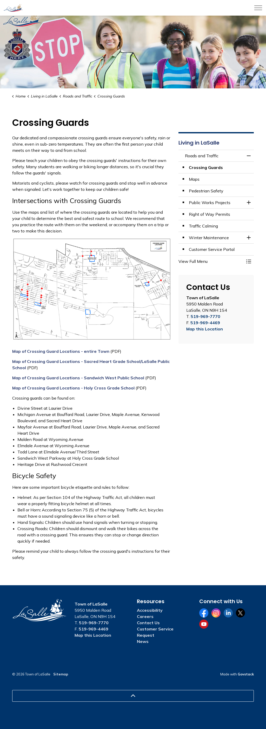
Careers (145, 616)
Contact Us (148, 622)
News (143, 641)
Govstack (246, 674)
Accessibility (150, 610)
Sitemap (60, 674)
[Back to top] (133, 696)
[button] (210, 261)
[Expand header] (258, 8)
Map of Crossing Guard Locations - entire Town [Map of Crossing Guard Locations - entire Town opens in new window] (60, 351)
